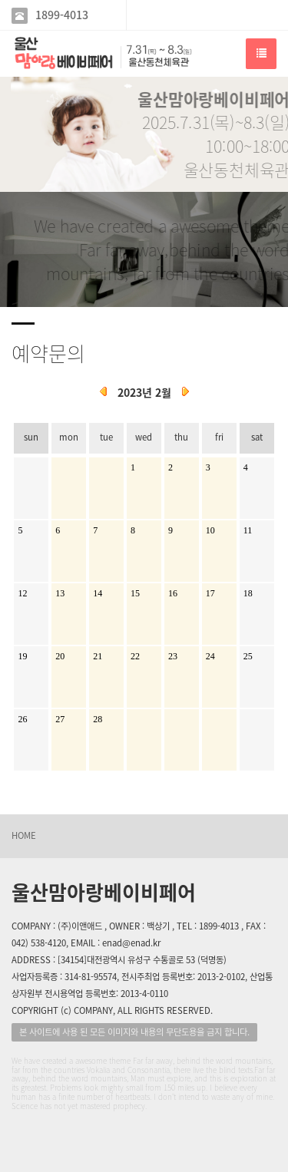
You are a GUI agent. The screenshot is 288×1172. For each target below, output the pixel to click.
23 (172, 656)
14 (97, 593)
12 (22, 593)
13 (60, 593)
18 (248, 593)
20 (60, 656)
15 (135, 593)
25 (248, 656)
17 (210, 593)
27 (60, 719)
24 (210, 656)
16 (172, 593)
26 (22, 719)
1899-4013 (61, 15)
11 (248, 530)
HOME (24, 835)
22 (135, 656)
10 (210, 530)
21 (97, 656)
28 (97, 719)
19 (22, 656)
